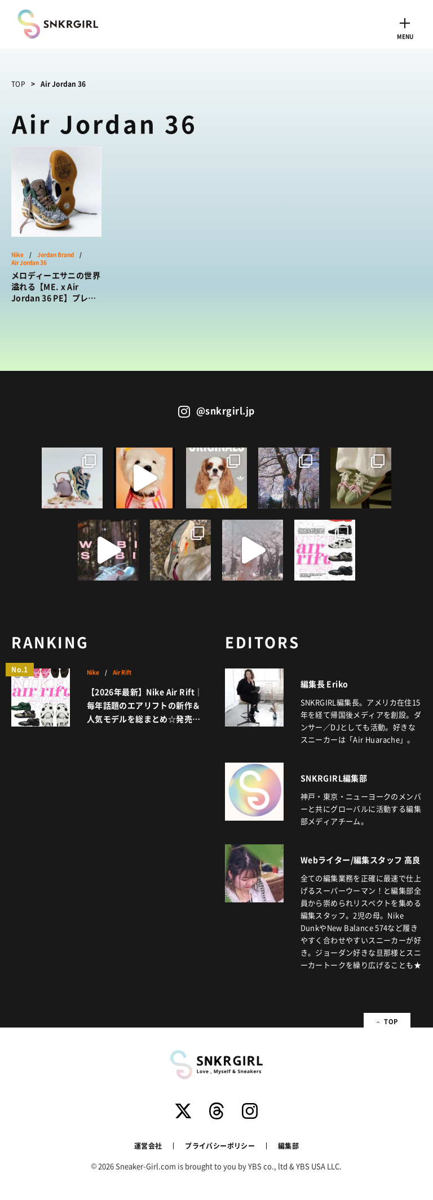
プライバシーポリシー (220, 1145)
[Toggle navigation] (404, 27)
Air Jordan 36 (29, 263)
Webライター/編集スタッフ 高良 (361, 859)
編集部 (288, 1145)
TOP (18, 83)
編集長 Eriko (324, 683)
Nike (17, 255)
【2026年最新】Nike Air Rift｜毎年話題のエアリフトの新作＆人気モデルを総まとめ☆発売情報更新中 (145, 705)
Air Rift (122, 672)
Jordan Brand (55, 255)
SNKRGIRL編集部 (334, 777)
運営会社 (148, 1145)
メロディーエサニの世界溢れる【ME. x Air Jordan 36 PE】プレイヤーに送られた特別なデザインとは (55, 286)
